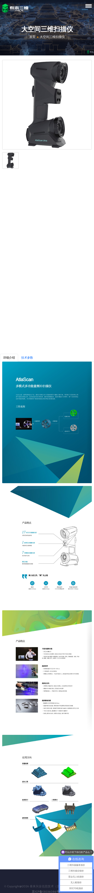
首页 (32, 37)
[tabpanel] (47, 609)
